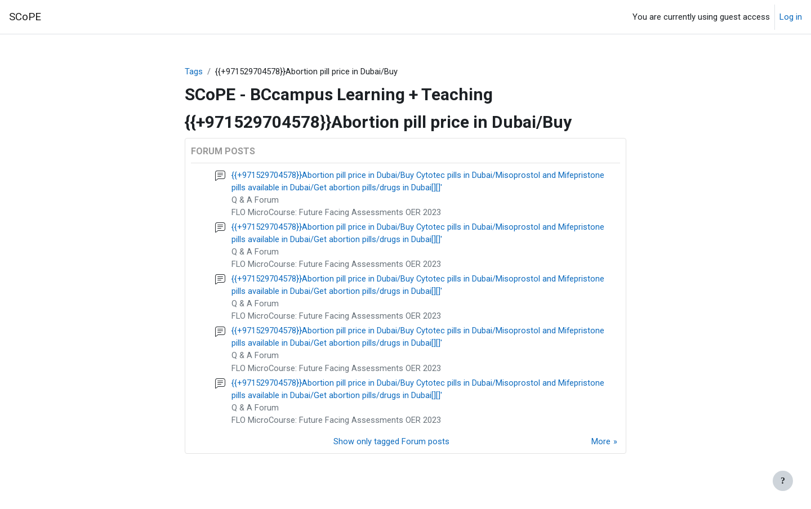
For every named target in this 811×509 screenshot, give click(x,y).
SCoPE (25, 17)
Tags (194, 71)
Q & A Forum (255, 201)
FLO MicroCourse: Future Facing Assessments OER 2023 (336, 213)
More (601, 447)
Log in (790, 17)
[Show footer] (783, 481)
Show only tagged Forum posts (391, 447)
